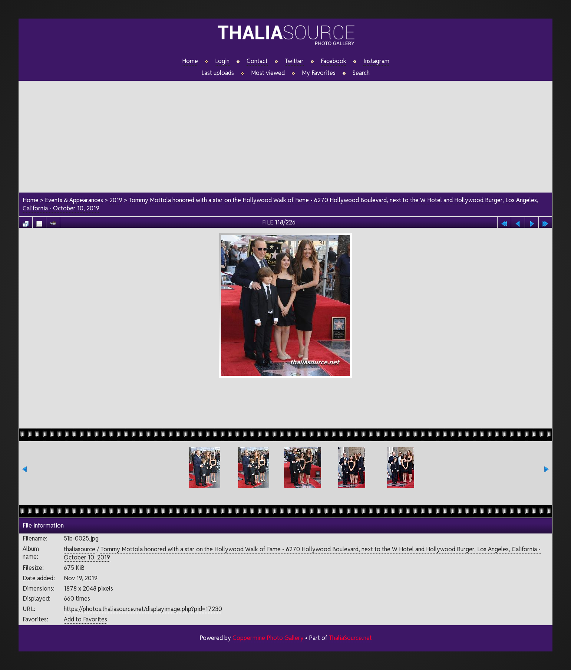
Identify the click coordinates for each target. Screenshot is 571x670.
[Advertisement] (285, 133)
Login (222, 61)
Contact (257, 61)
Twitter (294, 61)
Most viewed (268, 73)
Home (190, 61)
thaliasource (79, 549)
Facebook (333, 61)
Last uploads (217, 73)
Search (361, 73)
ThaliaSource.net (350, 638)
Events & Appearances (74, 200)
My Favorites (319, 73)
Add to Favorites (85, 619)
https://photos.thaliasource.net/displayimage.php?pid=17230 (143, 609)
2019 (115, 200)
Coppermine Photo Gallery (267, 638)
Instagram (376, 61)
